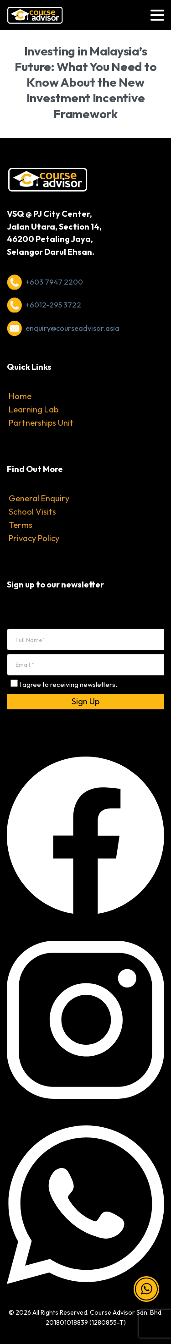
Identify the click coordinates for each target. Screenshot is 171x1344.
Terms (20, 525)
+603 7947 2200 (54, 281)
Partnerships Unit (41, 422)
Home (20, 396)
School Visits (32, 511)
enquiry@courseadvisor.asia (72, 328)
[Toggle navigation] (157, 15)
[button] (146, 1289)
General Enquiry (39, 498)
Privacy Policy (34, 538)
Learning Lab (33, 409)
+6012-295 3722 (53, 304)
